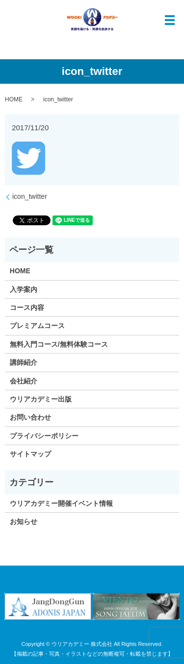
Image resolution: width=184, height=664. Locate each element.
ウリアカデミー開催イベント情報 (61, 503)
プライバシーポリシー (44, 436)
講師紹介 (23, 362)
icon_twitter (29, 196)
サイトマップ (30, 454)
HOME (14, 99)
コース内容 (27, 307)
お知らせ (23, 521)
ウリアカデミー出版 (41, 399)
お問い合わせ (30, 417)
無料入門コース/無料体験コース (59, 344)
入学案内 (23, 289)
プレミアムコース (37, 326)
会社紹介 (23, 381)
